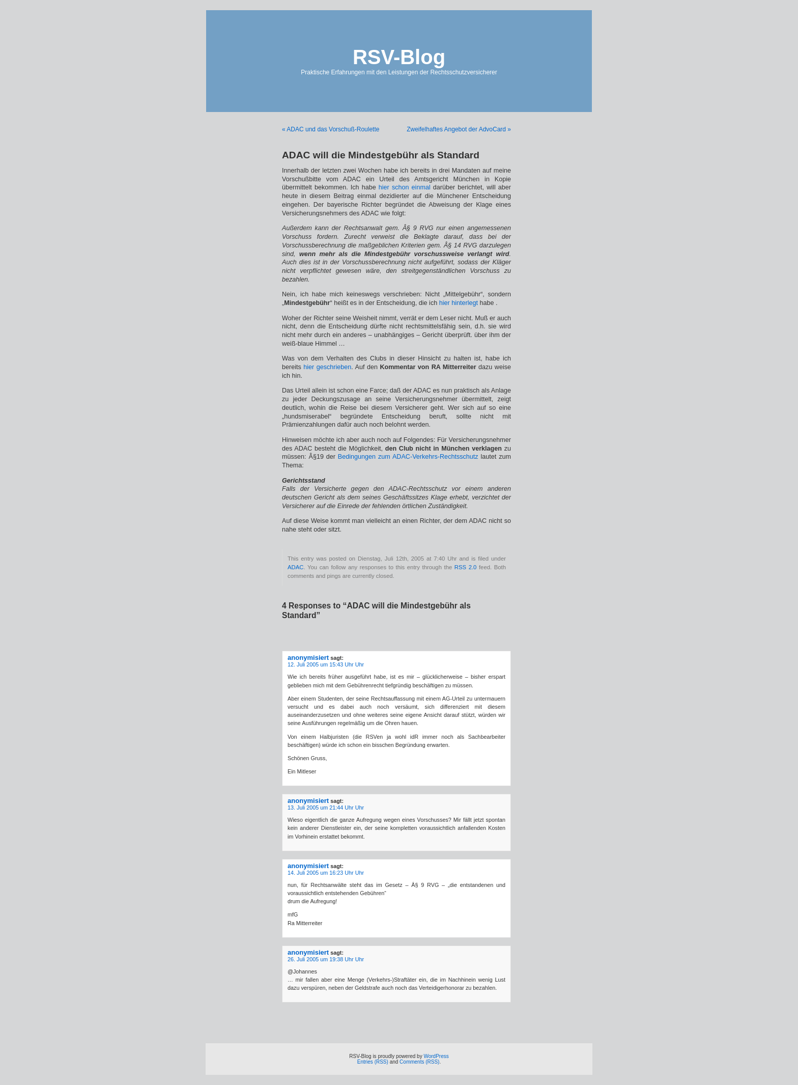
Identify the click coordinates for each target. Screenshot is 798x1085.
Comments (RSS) (419, 1062)
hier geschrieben (327, 367)
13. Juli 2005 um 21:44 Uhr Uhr (326, 807)
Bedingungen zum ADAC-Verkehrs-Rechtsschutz (408, 456)
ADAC (295, 567)
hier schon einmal (405, 187)
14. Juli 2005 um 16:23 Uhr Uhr (326, 873)
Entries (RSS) (372, 1062)
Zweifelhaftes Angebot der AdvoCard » (459, 129)
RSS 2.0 (465, 567)
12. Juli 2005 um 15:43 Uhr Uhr (326, 664)
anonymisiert (308, 657)
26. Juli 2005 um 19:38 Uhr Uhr (326, 959)
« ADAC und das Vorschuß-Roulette (330, 129)
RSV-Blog (399, 57)
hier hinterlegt (458, 303)
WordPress (435, 1056)
